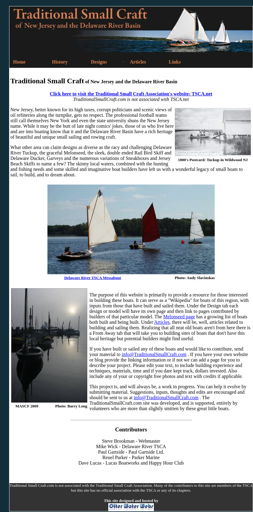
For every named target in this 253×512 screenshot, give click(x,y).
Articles (162, 322)
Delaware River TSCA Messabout (92, 277)
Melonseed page (179, 316)
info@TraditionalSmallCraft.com (154, 354)
